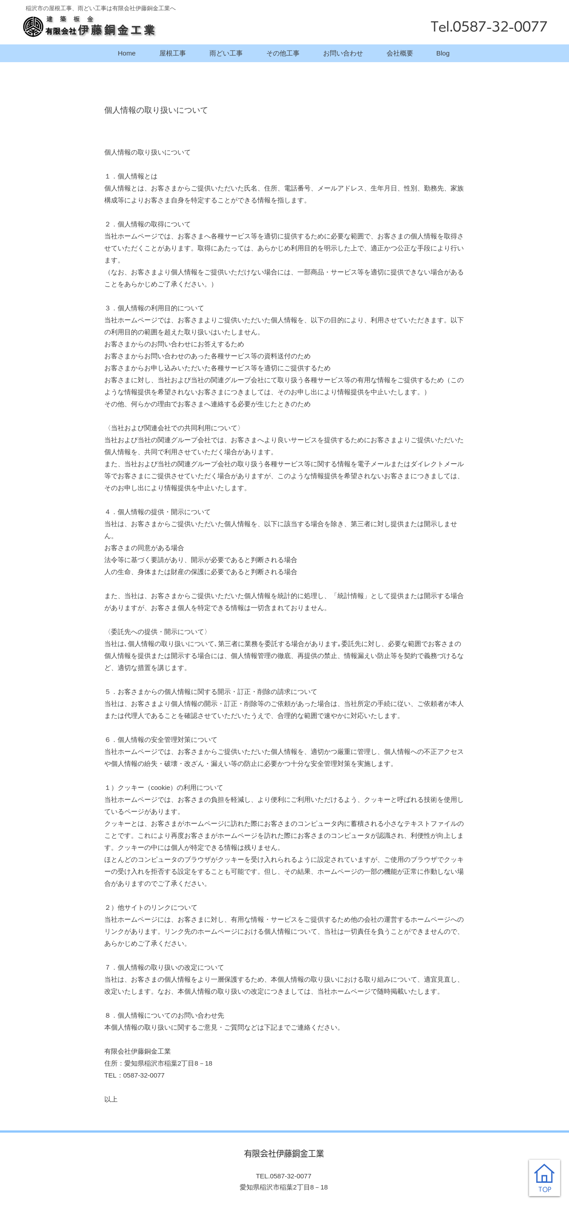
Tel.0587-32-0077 (489, 26)
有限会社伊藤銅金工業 (284, 1153)
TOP (544, 1190)
